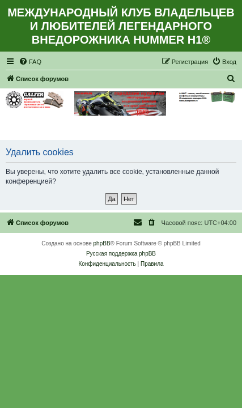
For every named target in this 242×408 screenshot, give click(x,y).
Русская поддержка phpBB (121, 253)
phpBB (102, 243)
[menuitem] (30, 62)
